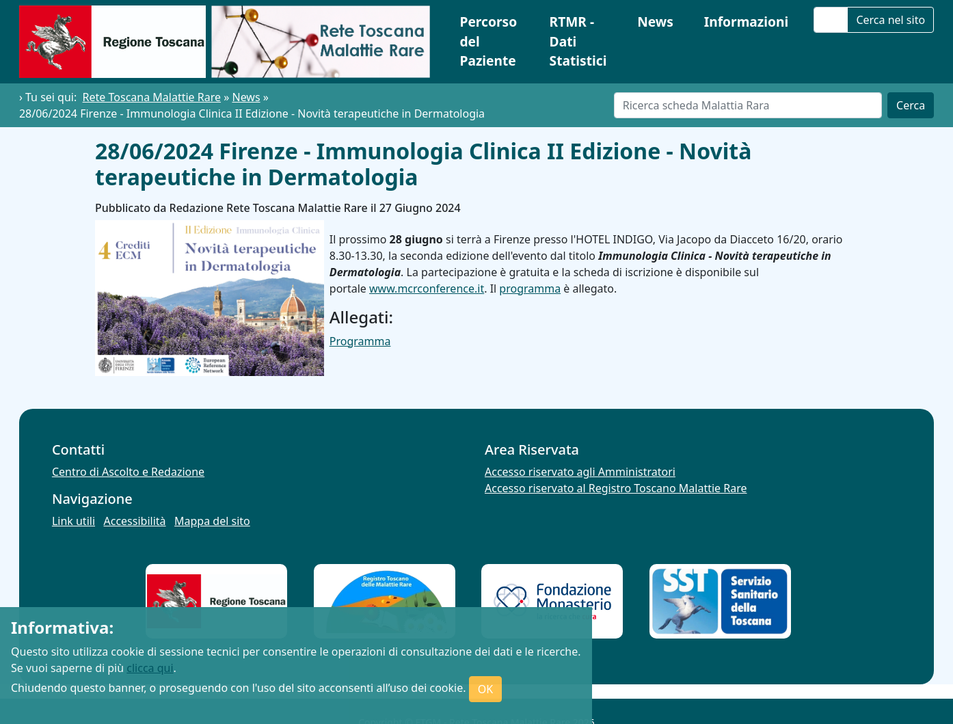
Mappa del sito (212, 520)
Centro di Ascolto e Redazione (128, 471)
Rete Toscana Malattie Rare (152, 97)
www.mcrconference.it (426, 288)
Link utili (73, 520)
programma (530, 288)
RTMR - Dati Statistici (578, 41)
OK (485, 689)
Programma (360, 341)
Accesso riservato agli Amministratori (580, 471)
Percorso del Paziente (488, 41)
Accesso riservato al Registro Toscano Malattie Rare (616, 488)
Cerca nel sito (890, 19)
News (655, 21)
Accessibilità (135, 520)
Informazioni (746, 21)
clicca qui (149, 667)
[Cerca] (748, 105)
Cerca (910, 105)
